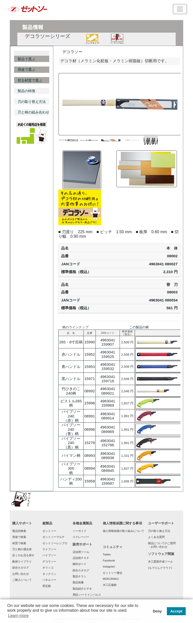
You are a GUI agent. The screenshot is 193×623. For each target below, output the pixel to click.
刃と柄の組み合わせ (33, 112)
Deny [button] (157, 611)
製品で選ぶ (26, 59)
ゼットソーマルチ (53, 536)
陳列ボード (79, 564)
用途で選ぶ (26, 70)
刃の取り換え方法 (159, 530)
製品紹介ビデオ (82, 588)
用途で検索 (19, 536)
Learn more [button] (18, 615)
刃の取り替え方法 (32, 102)
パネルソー (49, 579)
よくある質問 (156, 536)
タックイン (49, 573)
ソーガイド (79, 530)
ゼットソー (49, 530)
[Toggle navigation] (180, 9)
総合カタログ (20, 567)
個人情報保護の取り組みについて (123, 530)
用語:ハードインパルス (87, 594)
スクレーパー (81, 536)
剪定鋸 (46, 585)
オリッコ (48, 567)
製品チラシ (79, 576)
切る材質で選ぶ (30, 80)
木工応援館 (110, 584)
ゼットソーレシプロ (54, 543)
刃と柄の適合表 (22, 549)
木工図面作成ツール (160, 561)
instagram (109, 566)
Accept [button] (176, 611)
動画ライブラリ (22, 561)
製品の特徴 (26, 91)
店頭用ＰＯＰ (81, 557)
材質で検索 (19, 543)
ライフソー (49, 549)
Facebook (109, 560)
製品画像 (78, 582)
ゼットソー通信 (112, 572)
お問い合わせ (20, 573)
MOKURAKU (111, 578)
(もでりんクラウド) (160, 567)
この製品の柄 (139, 327)
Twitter (107, 554)
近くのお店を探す (23, 555)
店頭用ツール (81, 551)
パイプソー (49, 555)
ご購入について (22, 579)
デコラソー (49, 561)
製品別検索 (19, 530)
